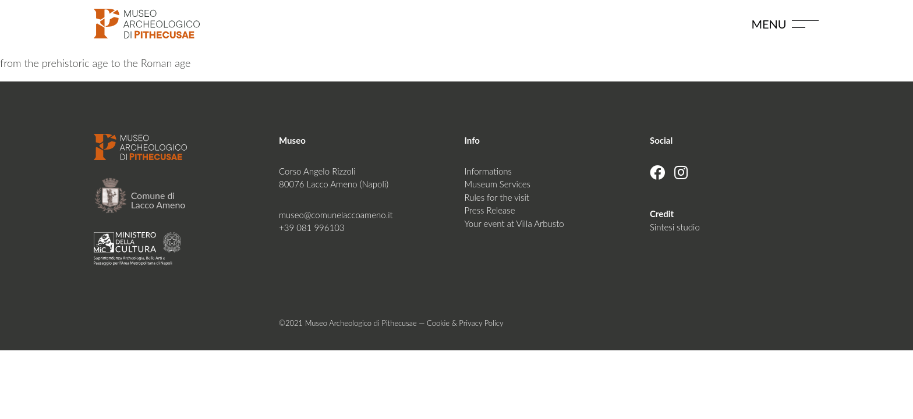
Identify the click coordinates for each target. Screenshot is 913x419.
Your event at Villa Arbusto (514, 223)
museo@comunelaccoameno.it (336, 215)
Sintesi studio (675, 227)
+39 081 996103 (312, 227)
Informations (487, 171)
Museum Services (497, 184)
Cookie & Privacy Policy (465, 323)
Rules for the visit (496, 197)
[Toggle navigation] (805, 23)
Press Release (489, 210)
